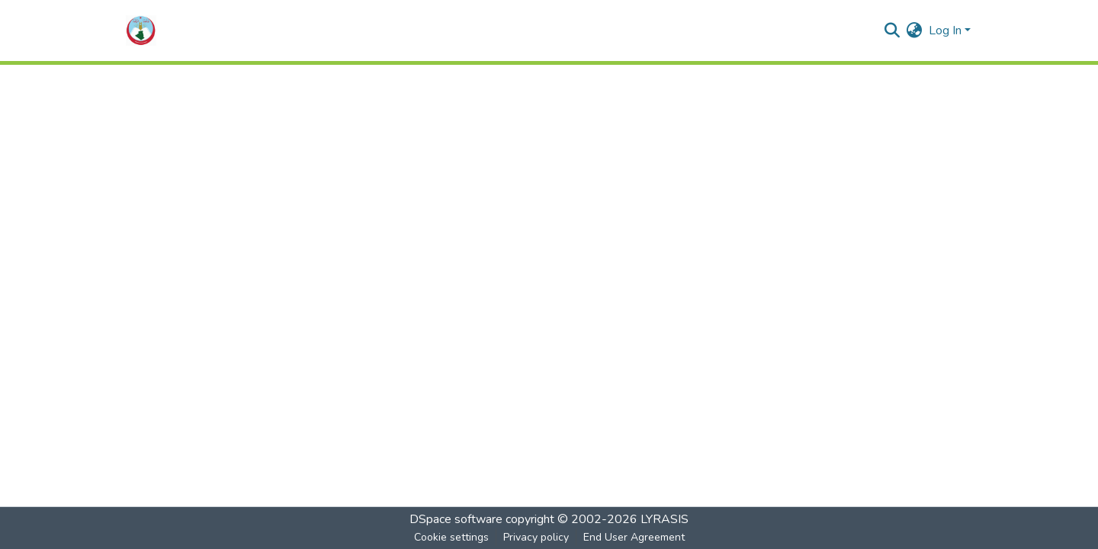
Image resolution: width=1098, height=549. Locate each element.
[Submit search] (892, 30)
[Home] (141, 30)
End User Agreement (634, 537)
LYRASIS (664, 519)
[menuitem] (914, 30)
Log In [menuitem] (945, 30)
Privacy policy (536, 537)
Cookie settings (451, 537)
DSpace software (455, 519)
